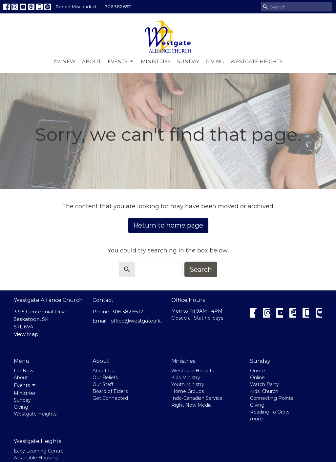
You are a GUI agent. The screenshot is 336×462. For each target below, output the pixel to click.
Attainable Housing (36, 458)
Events (121, 61)
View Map (26, 334)
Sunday (188, 61)
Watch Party (264, 384)
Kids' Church (264, 391)
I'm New (64, 61)
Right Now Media (191, 405)
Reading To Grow (269, 412)
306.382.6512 (118, 6)
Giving (215, 61)
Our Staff (103, 384)
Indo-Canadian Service (196, 398)
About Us (103, 371)
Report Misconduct (76, 6)
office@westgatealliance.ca (138, 321)
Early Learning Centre (39, 451)
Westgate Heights (256, 61)
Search (201, 269)
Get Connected (110, 398)
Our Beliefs (105, 377)
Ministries (156, 61)
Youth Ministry (187, 384)
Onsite (257, 371)
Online (257, 377)
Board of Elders (110, 391)
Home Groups (187, 391)
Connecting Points (271, 398)
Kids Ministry (185, 377)
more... (257, 419)
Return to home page (168, 225)
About (91, 61)
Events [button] (25, 385)
